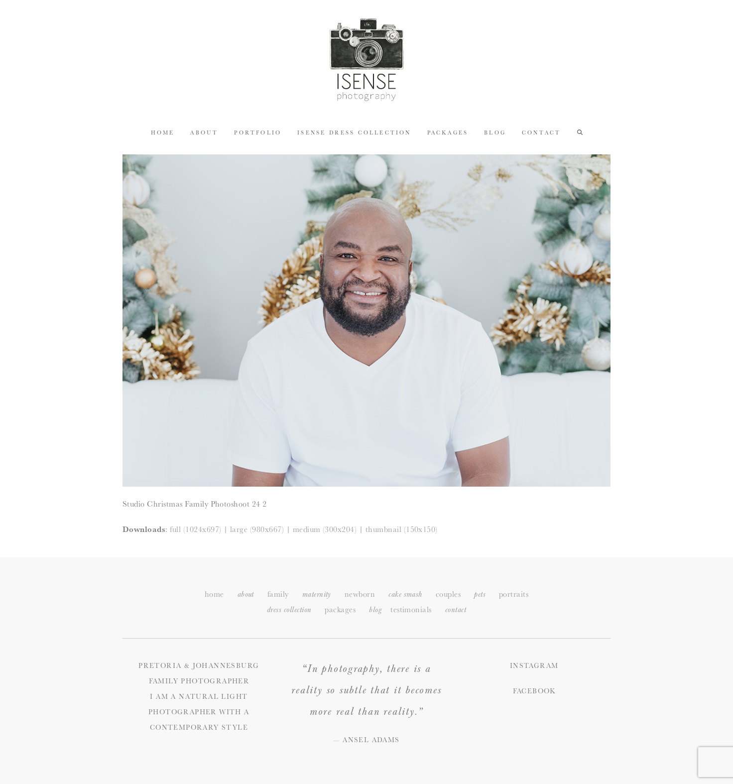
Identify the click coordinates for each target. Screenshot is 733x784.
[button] (580, 132)
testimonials (411, 609)
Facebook (534, 690)
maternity (316, 594)
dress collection (289, 610)
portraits (513, 594)
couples (448, 594)
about (246, 594)
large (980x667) (257, 529)
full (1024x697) (195, 529)
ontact (455, 610)
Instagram (534, 665)
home (214, 594)
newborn (360, 594)
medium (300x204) (325, 529)
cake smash (405, 594)
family (278, 594)
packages (340, 609)
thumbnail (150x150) (402, 529)
